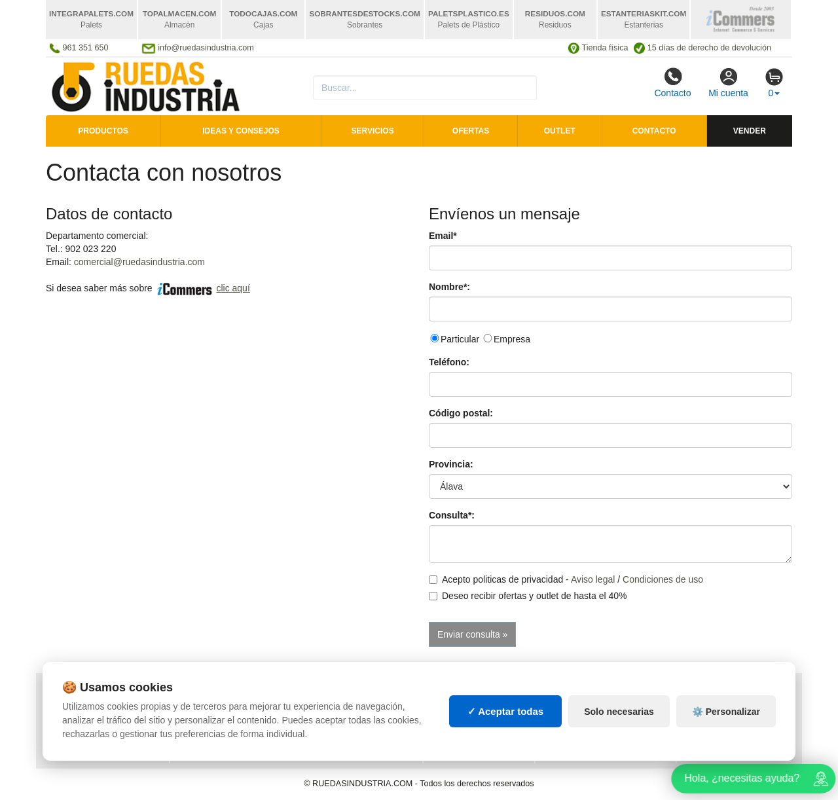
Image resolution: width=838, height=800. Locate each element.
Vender (749, 131)
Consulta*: (452, 515)
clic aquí (232, 288)
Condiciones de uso (663, 579)
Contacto (672, 82)
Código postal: (461, 413)
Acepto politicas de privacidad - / (566, 579)
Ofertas (470, 131)
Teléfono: (449, 362)
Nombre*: (449, 287)
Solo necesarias (619, 715)
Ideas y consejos (241, 131)
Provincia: (451, 464)
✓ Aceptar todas (505, 715)
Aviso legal (593, 579)
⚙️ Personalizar (726, 715)
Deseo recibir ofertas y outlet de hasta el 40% (528, 596)
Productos (103, 131)
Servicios (373, 131)
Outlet (559, 131)
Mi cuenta (728, 82)
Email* (443, 235)
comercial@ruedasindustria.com (139, 262)
